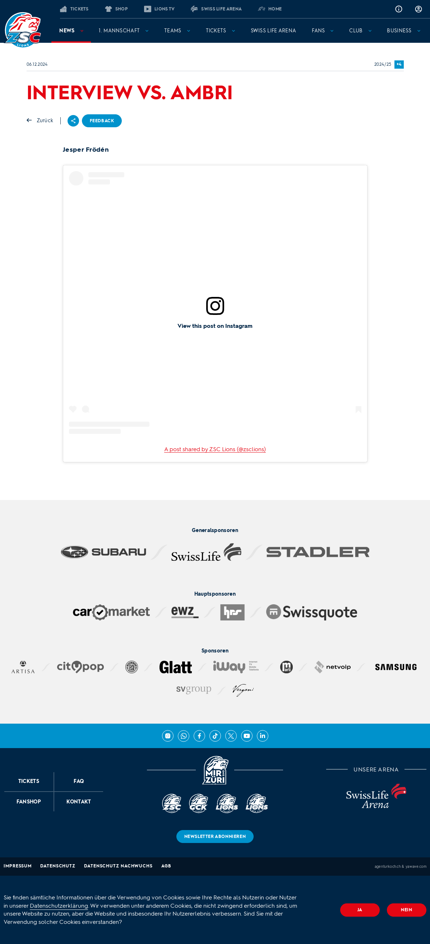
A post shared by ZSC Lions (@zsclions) (215, 449)
